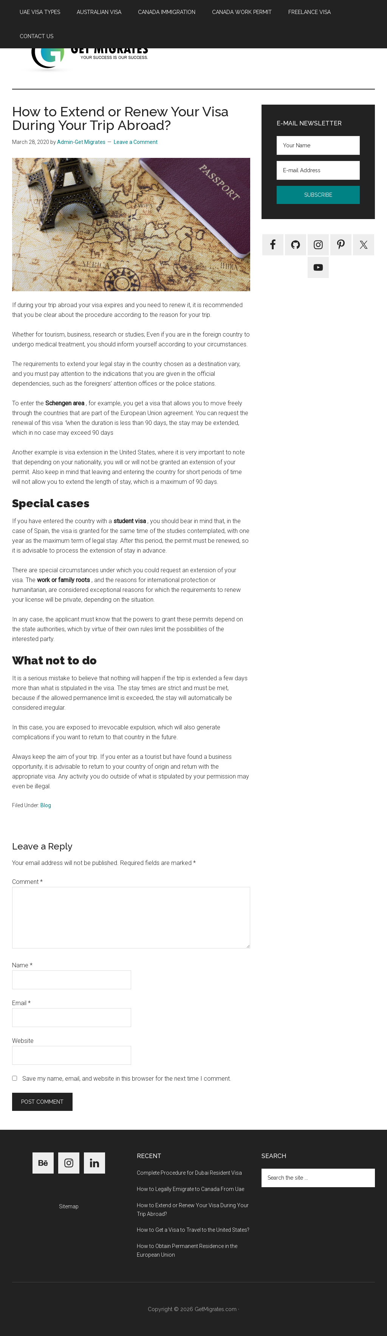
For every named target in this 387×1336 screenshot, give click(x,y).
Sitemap (69, 1206)
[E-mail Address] (318, 170)
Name (22, 965)
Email (21, 1003)
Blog (45, 805)
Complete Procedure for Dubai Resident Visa (189, 1173)
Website (23, 1040)
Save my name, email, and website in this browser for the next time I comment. (126, 1078)
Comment (27, 881)
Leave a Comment (136, 142)
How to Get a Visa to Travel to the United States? (193, 1230)
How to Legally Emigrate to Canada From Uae (190, 1189)
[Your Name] (318, 145)
